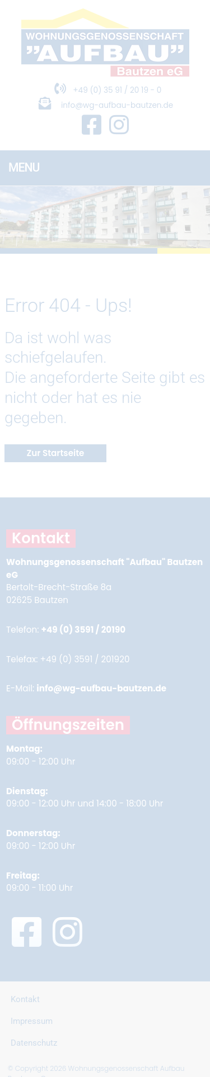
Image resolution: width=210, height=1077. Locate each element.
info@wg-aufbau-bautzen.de (117, 105)
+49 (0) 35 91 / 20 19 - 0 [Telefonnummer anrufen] (105, 90)
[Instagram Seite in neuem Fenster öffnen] (119, 125)
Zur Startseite (56, 453)
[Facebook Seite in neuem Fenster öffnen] (91, 125)
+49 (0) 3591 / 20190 (83, 629)
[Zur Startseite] (105, 73)
